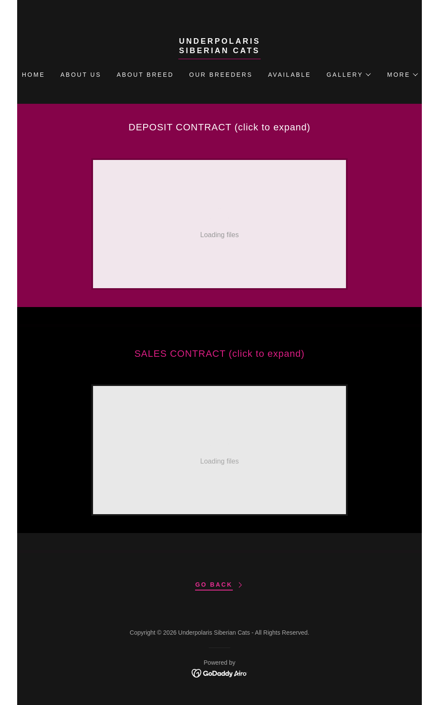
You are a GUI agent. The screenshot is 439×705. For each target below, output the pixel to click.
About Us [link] (80, 74)
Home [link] (33, 74)
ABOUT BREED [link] (145, 74)
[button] (348, 74)
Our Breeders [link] (221, 74)
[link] (219, 50)
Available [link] (289, 74)
